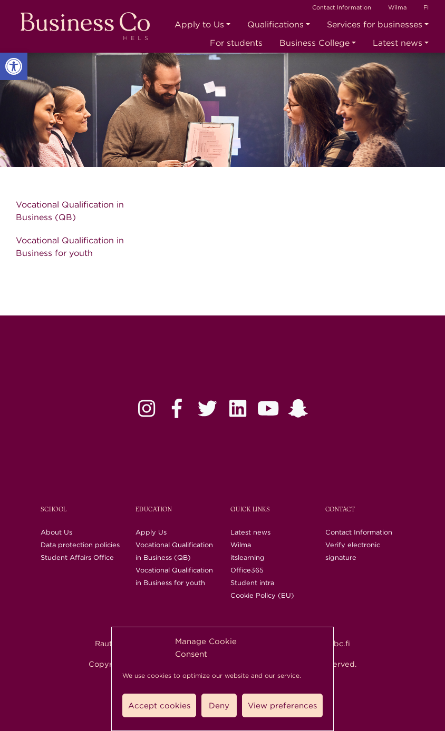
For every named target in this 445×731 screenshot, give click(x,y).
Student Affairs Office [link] (77, 557)
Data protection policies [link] (80, 545)
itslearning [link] (247, 557)
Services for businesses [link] (374, 24)
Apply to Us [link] (199, 24)
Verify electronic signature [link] (352, 551)
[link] (13, 66)
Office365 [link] (247, 570)
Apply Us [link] (151, 532)
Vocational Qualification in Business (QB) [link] (70, 211)
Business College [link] (314, 43)
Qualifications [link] (275, 24)
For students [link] (236, 43)
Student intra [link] (252, 583)
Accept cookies (159, 705)
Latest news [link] (397, 43)
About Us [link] (56, 532)
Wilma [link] (397, 7)
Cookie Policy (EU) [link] (262, 595)
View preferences (282, 705)
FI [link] (426, 7)
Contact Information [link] (341, 7)
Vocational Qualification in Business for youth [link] (70, 246)
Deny (219, 705)
